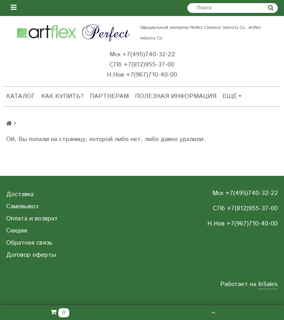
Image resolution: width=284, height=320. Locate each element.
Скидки (16, 230)
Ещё (232, 96)
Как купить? (62, 96)
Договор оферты (31, 254)
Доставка (20, 194)
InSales (268, 284)
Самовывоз (22, 206)
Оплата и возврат (32, 218)
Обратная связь (29, 242)
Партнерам (109, 96)
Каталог (20, 96)
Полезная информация (175, 96)
